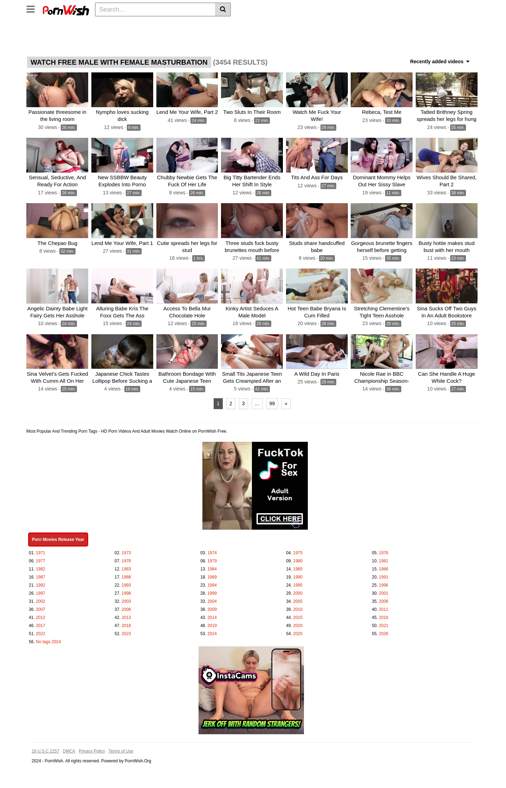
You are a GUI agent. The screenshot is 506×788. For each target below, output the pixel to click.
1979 (212, 560)
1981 (383, 560)
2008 (126, 608)
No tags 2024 (48, 641)
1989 (212, 576)
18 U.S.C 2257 (45, 750)
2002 (40, 600)
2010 (298, 608)
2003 (126, 600)
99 (272, 403)
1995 (298, 584)
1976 (383, 552)
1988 (126, 576)
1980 (298, 560)
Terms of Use (121, 750)
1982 (40, 568)
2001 (383, 592)
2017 (40, 624)
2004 (212, 600)
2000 (298, 592)
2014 (212, 616)
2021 (383, 624)
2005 (298, 600)
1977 (40, 560)
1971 (40, 552)
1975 (298, 552)
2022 (40, 633)
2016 (383, 616)
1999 (212, 592)
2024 (212, 633)
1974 (212, 552)
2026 (383, 633)
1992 (40, 584)
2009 (212, 608)
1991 (383, 576)
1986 (383, 568)
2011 (383, 608)
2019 (212, 624)
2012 (40, 616)
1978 (126, 560)
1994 (212, 584)
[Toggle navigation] (33, 8)
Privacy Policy (92, 750)
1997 (40, 592)
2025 (298, 633)
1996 (383, 584)
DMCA (69, 750)
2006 (383, 600)
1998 (126, 592)
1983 (126, 568)
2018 (126, 624)
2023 (126, 633)
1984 (212, 568)
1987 (40, 576)
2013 (126, 616)
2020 (298, 624)
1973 (126, 552)
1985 (298, 568)
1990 (298, 576)
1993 (126, 584)
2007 (40, 608)
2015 (298, 616)
